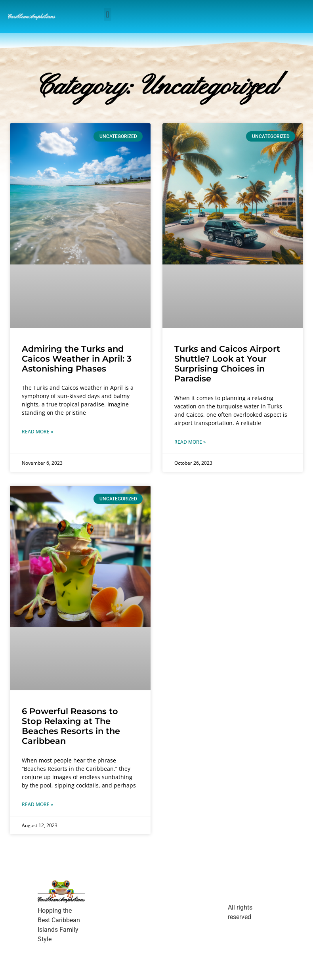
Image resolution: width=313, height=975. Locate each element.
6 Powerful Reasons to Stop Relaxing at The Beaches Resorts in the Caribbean (71, 726)
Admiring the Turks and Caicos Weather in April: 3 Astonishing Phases (77, 359)
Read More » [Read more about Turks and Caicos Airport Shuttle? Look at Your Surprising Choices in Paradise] (190, 442)
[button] (107, 14)
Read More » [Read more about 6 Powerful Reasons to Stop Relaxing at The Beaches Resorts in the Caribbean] (37, 804)
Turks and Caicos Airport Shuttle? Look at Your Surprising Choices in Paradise (227, 364)
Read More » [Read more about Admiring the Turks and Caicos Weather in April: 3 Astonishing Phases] (37, 431)
